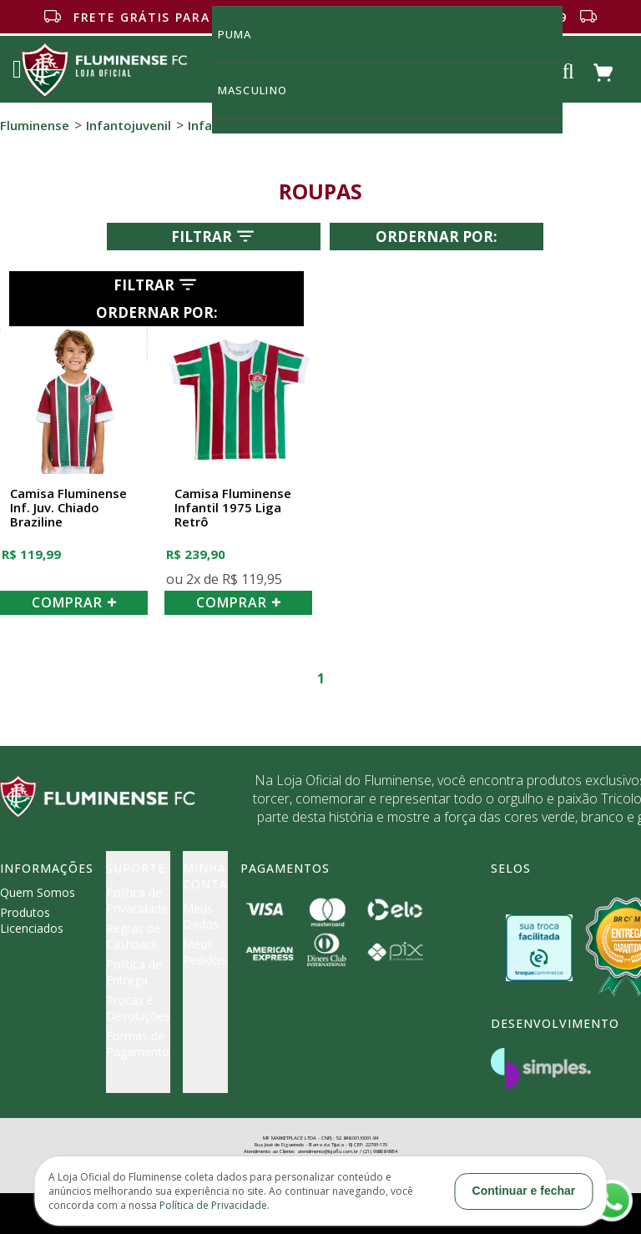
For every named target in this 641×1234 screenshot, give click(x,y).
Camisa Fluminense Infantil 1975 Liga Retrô (232, 508)
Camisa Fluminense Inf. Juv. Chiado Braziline (68, 508)
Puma (244, 34)
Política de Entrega (134, 972)
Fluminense (34, 125)
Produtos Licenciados (31, 920)
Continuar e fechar (524, 1190)
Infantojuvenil (128, 125)
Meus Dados (201, 916)
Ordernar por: (436, 236)
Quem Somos (37, 892)
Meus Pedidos (204, 952)
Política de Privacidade (137, 900)
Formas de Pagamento (137, 1044)
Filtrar (214, 236)
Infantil (210, 125)
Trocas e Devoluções (138, 1008)
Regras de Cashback (133, 936)
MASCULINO (262, 90)
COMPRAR (74, 602)
